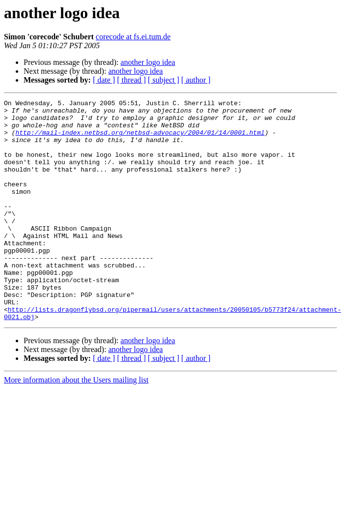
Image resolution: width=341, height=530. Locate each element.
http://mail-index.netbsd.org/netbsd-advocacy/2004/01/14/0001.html (139, 139)
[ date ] (104, 80)
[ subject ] (163, 80)
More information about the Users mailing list (76, 424)
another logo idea (147, 62)
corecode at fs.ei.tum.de (133, 36)
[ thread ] (131, 80)
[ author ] (196, 80)
